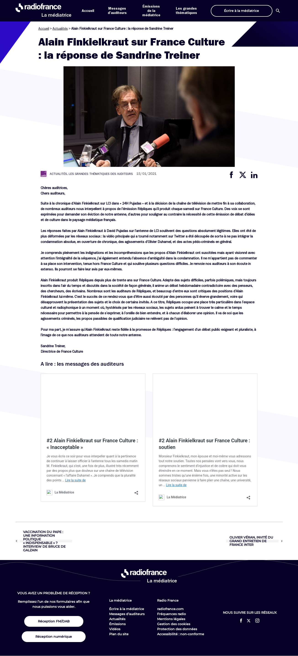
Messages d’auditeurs (127, 614)
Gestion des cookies (173, 624)
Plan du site (119, 634)
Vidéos (114, 629)
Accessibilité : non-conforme (180, 634)
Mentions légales (171, 619)
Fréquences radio (171, 614)
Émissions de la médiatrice (151, 11)
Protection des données (177, 629)
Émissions (117, 624)
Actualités (60, 28)
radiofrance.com (170, 609)
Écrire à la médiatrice (126, 609)
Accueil (88, 11)
